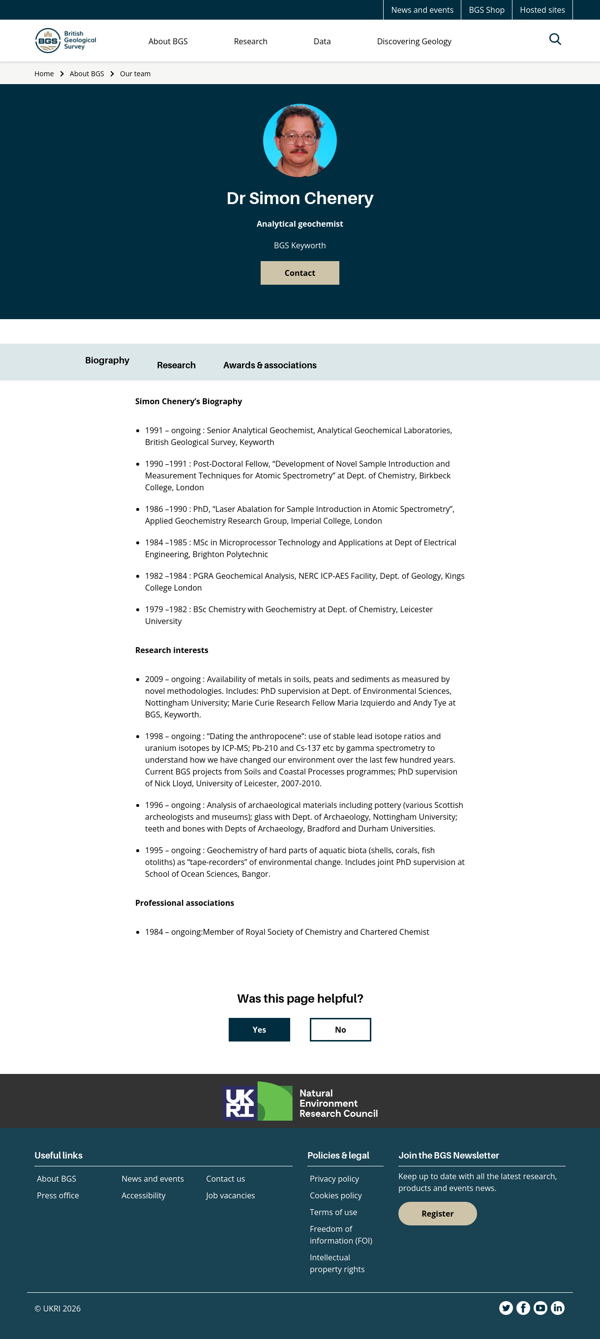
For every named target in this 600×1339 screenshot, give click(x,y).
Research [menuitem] (251, 41)
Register (437, 1213)
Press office (58, 1195)
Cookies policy (336, 1195)
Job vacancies (230, 1195)
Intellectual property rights (337, 1263)
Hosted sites (542, 9)
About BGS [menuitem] (168, 41)
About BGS (87, 73)
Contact (300, 273)
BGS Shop (487, 9)
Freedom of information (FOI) (341, 1234)
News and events (422, 9)
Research (176, 365)
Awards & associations (270, 365)
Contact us (225, 1178)
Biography (107, 360)
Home (44, 73)
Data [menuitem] (322, 41)
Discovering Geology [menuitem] (414, 41)
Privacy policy (334, 1178)
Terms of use (334, 1212)
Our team (135, 73)
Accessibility (143, 1195)
